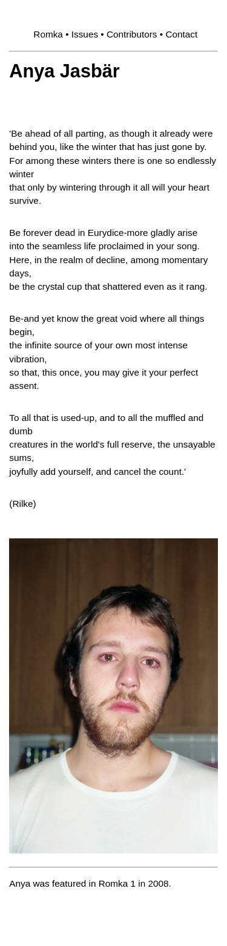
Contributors (132, 34)
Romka (48, 34)
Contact (181, 34)
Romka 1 (117, 883)
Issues (84, 34)
